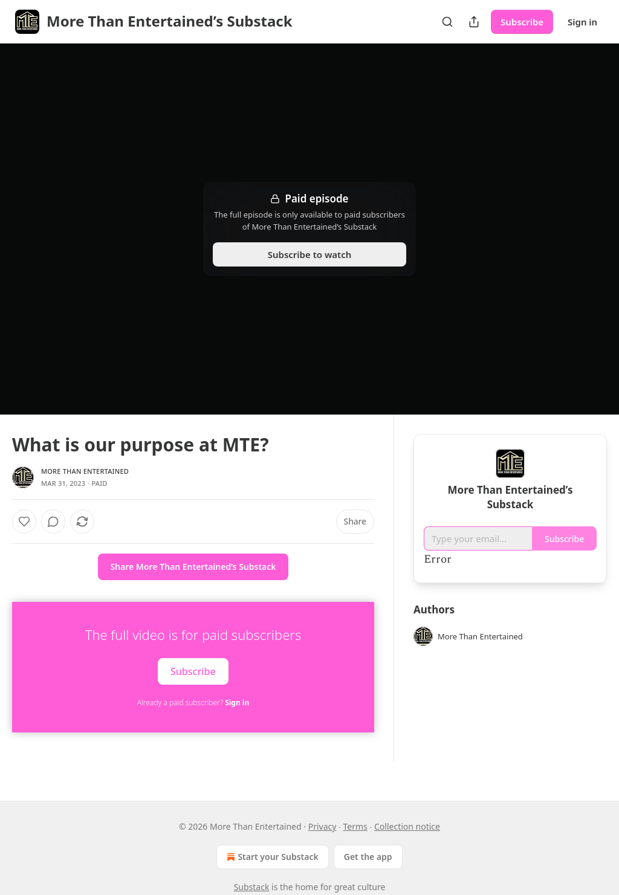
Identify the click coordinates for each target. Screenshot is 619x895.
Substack (252, 887)
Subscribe (522, 22)
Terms (355, 826)
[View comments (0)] (53, 521)
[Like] (24, 521)
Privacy (322, 826)
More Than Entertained (85, 471)
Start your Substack (271, 857)
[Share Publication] (474, 22)
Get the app (368, 856)
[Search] (447, 22)
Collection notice (407, 826)
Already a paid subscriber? (193, 702)
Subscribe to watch (310, 254)
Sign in (582, 22)
